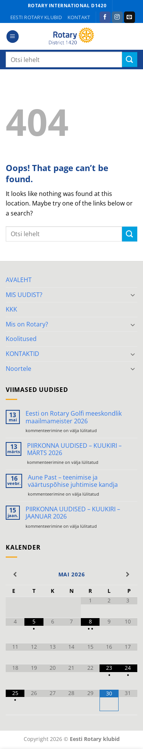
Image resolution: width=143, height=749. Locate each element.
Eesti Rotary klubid (36, 17)
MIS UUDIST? (24, 294)
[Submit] (129, 59)
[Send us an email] (129, 17)
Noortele (18, 368)
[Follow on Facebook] (105, 17)
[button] (12, 36)
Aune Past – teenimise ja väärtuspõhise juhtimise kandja (73, 481)
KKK (11, 309)
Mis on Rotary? (27, 324)
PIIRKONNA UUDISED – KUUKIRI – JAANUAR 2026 (73, 513)
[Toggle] (132, 294)
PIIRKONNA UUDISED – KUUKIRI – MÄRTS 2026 (74, 449)
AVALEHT (19, 280)
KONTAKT (78, 17)
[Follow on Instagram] (117, 17)
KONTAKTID (22, 353)
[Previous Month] (15, 574)
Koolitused (21, 339)
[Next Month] (128, 574)
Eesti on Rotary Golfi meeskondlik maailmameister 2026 (74, 417)
